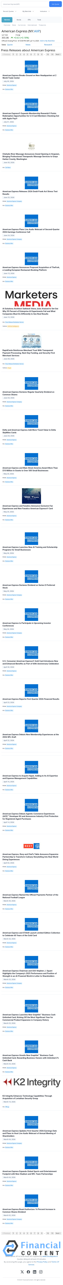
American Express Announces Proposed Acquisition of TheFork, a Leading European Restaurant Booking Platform (31, 268)
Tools (39, 20)
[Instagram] (40, 1272)
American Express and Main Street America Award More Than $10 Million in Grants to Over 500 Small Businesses (30, 469)
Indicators (43, 11)
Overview (7, 25)
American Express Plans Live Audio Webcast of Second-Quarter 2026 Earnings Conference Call (31, 230)
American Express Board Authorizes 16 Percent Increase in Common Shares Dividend (29, 1210)
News (14, 25)
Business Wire (9, 89)
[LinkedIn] (34, 1272)
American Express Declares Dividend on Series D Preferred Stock (29, 586)
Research (48, 44)
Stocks (19, 20)
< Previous (6, 54)
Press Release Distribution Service (14, 322)
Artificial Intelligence (13, 326)
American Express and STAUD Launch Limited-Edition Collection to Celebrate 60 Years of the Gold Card (31, 934)
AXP (37, 31)
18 (48, 54)
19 (52, 54)
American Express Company (14, 201)
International (32, 25)
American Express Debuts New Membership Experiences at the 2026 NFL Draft (31, 735)
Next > (58, 54)
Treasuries (42, 25)
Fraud (9, 368)
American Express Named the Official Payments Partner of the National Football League (30, 896)
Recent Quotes (8, 11)
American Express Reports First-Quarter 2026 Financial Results (31, 699)
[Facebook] (28, 1272)
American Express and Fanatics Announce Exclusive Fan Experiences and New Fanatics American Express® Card (28, 507)
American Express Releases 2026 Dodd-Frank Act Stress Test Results (30, 192)
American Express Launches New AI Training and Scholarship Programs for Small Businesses (30, 548)
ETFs (29, 20)
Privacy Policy (42, 1262)
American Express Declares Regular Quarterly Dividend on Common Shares (28, 393)
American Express (11, 85)
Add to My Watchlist (52, 41)
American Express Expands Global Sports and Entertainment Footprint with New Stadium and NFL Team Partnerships (30, 1172)
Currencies (22, 25)
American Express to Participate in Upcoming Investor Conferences (27, 624)
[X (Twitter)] (22, 1272)
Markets (7, 20)
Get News (8, 167)
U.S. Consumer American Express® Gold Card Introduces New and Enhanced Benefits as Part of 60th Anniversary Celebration (31, 662)
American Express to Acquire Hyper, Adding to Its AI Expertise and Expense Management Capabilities (30, 777)
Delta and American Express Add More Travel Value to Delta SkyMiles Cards (29, 431)
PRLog (7, 1107)
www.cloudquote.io (50, 1256)
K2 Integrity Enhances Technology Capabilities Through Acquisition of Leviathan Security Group (27, 1097)
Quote (10, 44)
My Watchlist (27, 11)
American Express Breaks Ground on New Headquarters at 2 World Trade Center (29, 76)
